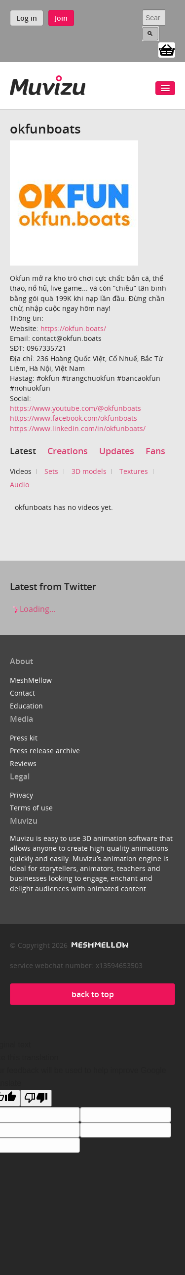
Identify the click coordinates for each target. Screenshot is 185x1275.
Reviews (23, 763)
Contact (22, 693)
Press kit (23, 737)
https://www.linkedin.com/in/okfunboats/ (78, 428)
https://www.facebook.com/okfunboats (73, 418)
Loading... (32, 609)
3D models (89, 471)
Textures (133, 471)
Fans (155, 451)
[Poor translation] (36, 1098)
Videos (21, 471)
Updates (116, 451)
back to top (93, 994)
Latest (23, 451)
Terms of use (31, 807)
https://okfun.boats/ (73, 328)
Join (61, 18)
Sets (51, 471)
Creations (67, 451)
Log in (26, 18)
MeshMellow (31, 680)
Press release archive (45, 750)
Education (26, 705)
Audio (19, 484)
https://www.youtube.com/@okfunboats (75, 408)
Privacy (21, 795)
